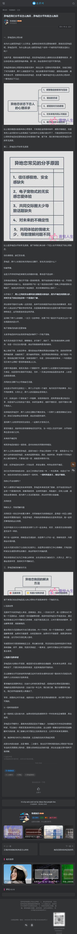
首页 (5, 10)
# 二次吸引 (9, 775)
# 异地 (19, 775)
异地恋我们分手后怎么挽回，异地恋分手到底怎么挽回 (31, 16)
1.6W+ (35, 818)
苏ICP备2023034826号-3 (39, 918)
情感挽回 (12, 10)
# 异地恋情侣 (29, 775)
